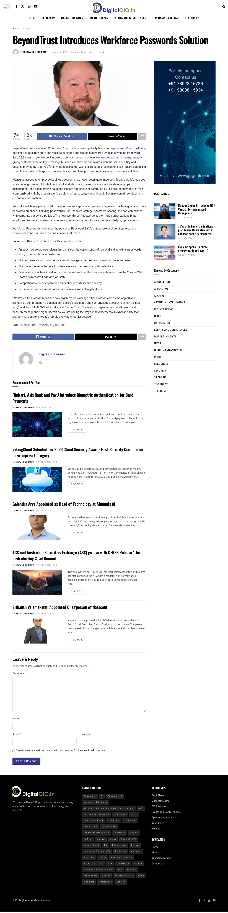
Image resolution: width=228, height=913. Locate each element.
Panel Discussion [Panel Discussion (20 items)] (93, 864)
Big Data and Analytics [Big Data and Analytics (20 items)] (96, 815)
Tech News (48, 18)
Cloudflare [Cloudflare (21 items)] (113, 822)
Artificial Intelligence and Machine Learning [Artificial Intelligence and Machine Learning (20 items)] (109, 809)
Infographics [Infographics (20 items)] (119, 846)
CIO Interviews (98, 18)
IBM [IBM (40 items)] (105, 846)
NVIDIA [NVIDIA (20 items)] (103, 858)
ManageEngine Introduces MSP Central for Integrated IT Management (196, 209)
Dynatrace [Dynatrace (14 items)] (119, 834)
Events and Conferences (130, 18)
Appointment (163, 289)
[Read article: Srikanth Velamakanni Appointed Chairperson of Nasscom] (37, 631)
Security (25, 28)
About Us (156, 854)
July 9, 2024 (185, 238)
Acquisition (162, 282)
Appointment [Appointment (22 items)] (115, 797)
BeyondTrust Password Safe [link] (127, 148)
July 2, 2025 (185, 217)
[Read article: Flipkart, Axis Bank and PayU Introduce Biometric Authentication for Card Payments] (37, 424)
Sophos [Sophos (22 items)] (138, 864)
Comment (19, 674)
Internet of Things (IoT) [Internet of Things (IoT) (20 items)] (97, 852)
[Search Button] (223, 6)
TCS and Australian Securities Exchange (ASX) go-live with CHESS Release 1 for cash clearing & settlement (76, 555)
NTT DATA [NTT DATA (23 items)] (89, 858)
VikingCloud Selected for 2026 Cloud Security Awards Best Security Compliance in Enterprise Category (77, 452)
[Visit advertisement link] (185, 122)
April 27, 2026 (43, 613)
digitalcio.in (26, 901)
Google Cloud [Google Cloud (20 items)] (91, 846)
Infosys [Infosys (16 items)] (135, 846)
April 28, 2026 (43, 510)
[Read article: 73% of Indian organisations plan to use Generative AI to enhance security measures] (164, 232)
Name (17, 720)
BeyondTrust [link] (20, 148)
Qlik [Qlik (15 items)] (110, 864)
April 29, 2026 (43, 407)
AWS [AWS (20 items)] (140, 809)
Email (16, 736)
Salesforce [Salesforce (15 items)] (123, 864)
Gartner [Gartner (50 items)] (101, 840)
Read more (78, 429)
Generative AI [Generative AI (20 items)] (128, 840)
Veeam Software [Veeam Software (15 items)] (124, 877)
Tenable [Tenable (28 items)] (131, 871)
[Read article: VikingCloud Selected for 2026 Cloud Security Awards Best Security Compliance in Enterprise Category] (37, 479)
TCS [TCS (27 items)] (120, 871)
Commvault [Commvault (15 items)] (130, 822)
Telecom (160, 391)
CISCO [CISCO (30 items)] (134, 815)
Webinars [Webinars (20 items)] (89, 883)
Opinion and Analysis (165, 18)
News (157, 343)
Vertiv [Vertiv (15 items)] (141, 877)
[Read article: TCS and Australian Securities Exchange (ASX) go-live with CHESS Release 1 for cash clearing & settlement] (37, 582)
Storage (160, 377)
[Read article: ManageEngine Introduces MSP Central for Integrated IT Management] (164, 211)
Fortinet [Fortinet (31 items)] (88, 840)
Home (32, 18)
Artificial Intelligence (169, 302)
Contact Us (157, 865)
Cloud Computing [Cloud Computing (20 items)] (93, 822)
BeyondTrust (28, 325)
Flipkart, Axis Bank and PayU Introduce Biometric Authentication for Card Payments (72, 398)
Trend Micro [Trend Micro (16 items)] (90, 877)
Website (86, 736)
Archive (159, 296)
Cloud (158, 316)
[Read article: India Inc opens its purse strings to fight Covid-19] (164, 252)
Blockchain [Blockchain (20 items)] (120, 815)
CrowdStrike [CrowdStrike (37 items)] (90, 828)
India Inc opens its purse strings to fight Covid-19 (193, 249)
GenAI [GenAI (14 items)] (113, 840)
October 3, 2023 (59, 52)
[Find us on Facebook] (16, 6)
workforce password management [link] (117, 157)
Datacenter (162, 323)
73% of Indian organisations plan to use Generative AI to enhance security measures (195, 230)
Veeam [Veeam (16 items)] (106, 877)
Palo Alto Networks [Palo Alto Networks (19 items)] (121, 858)
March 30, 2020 (186, 255)
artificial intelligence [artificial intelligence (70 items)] (96, 803)
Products (160, 357)
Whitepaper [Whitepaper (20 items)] (105, 883)
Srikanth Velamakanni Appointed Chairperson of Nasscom (59, 607)
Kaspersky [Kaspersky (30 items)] (120, 852)
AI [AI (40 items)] (102, 797)
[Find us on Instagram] (29, 6)
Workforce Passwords (51, 325)
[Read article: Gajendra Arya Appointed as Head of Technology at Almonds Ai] (37, 527)
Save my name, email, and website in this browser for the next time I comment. (61, 752)
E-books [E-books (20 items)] (134, 834)
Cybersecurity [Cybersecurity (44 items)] (109, 828)
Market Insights (72, 18)
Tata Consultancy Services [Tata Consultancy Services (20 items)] (98, 871)
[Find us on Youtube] (35, 6)
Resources (192, 18)
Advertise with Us (161, 860)
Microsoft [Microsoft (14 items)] (136, 852)
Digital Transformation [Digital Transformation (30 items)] (96, 834)
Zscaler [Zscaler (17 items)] (120, 883)
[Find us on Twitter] (22, 6)
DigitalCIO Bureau (34, 52)
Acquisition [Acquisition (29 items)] (90, 797)
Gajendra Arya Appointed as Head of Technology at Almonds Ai (63, 504)
